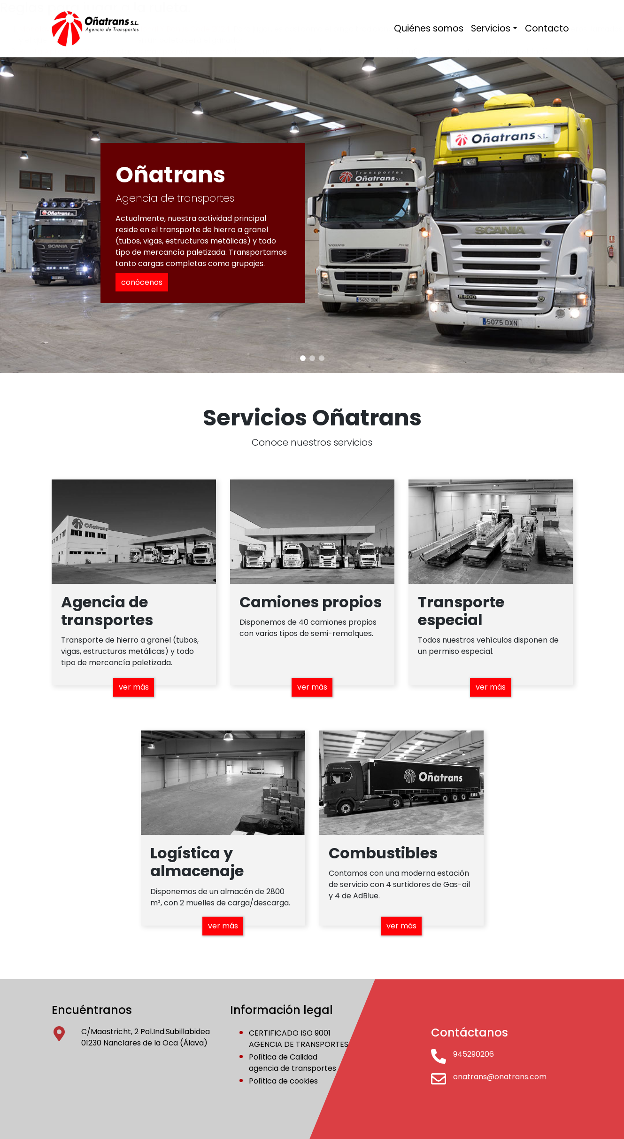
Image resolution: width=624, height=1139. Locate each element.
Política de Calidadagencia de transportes (292, 1063)
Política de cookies (283, 1081)
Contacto (547, 28)
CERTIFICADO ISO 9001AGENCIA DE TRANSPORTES (298, 1039)
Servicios (490, 28)
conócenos (141, 282)
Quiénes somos (428, 28)
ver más (134, 687)
